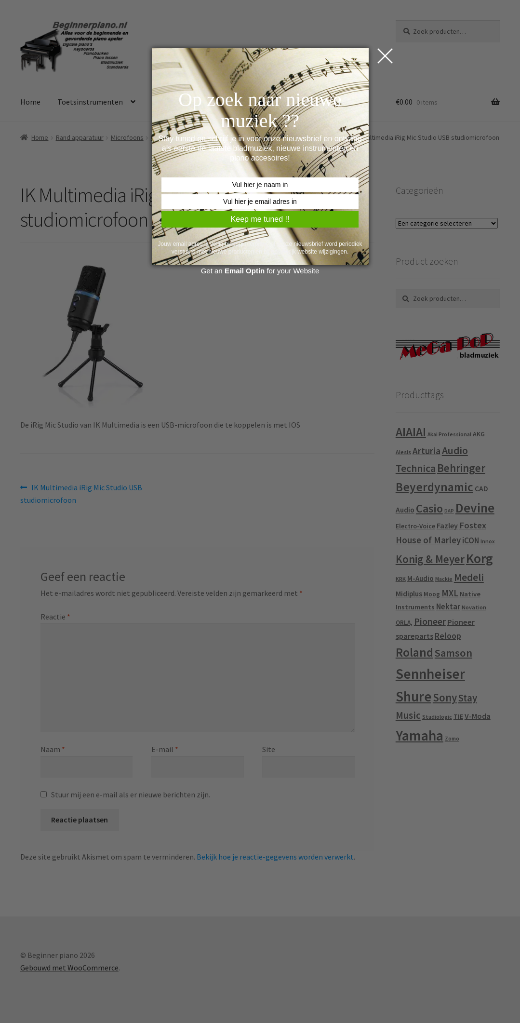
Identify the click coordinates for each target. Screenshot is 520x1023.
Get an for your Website (260, 271)
